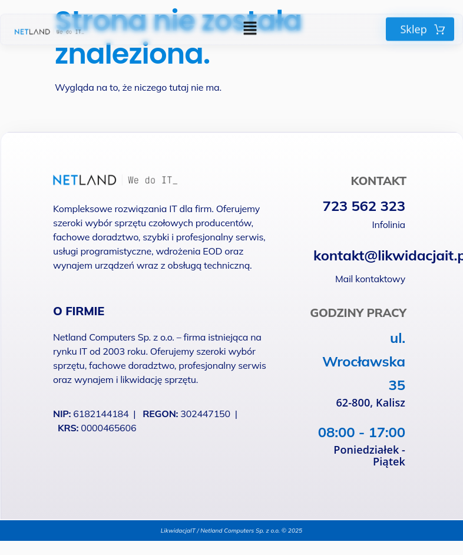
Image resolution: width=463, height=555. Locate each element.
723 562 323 (363, 205)
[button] (250, 26)
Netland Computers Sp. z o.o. (115, 337)
